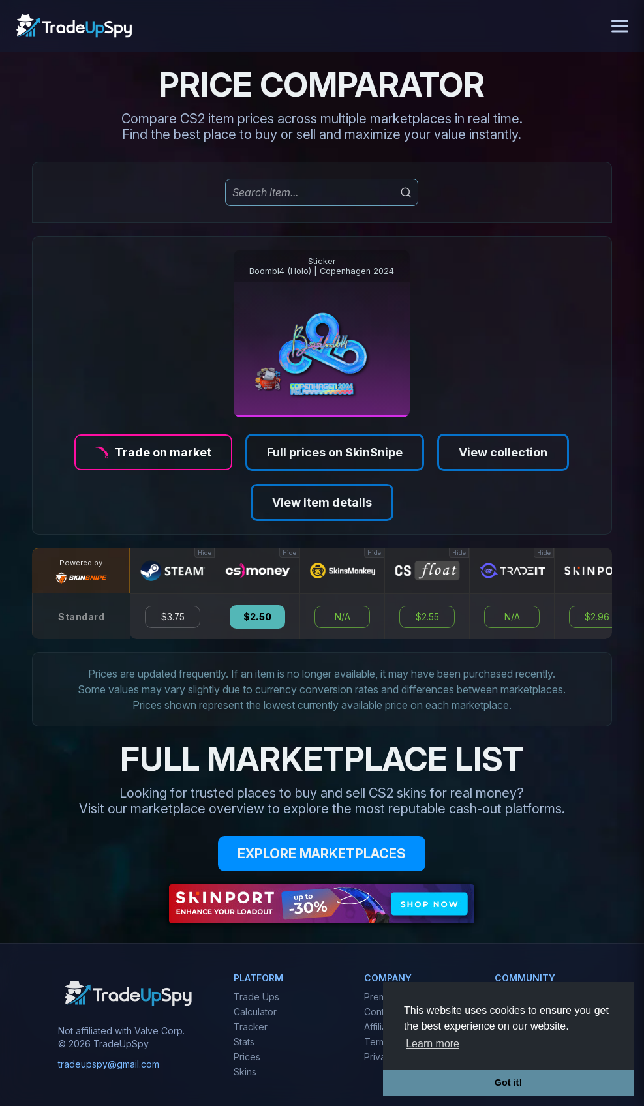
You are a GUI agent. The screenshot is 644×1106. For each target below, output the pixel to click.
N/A (342, 617)
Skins (245, 1071)
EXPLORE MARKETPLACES (322, 853)
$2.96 (597, 617)
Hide (204, 552)
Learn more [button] (432, 1043)
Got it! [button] (508, 1082)
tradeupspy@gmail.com (108, 1063)
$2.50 (257, 617)
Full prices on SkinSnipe (335, 452)
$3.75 (173, 617)
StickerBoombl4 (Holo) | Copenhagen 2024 (321, 266)
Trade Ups (256, 996)
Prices (247, 1056)
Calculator (255, 1011)
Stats (244, 1041)
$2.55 (427, 617)
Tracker (251, 1026)
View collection (503, 452)
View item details (322, 502)
